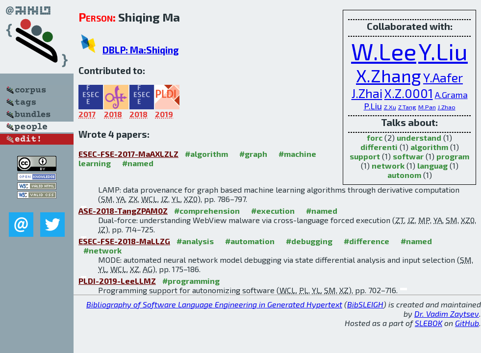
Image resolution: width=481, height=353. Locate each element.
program (452, 156)
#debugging (309, 241)
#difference (366, 241)
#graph (253, 153)
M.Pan (427, 107)
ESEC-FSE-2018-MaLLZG (124, 241)
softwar (408, 156)
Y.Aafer (443, 77)
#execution (273, 210)
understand (419, 137)
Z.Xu (390, 107)
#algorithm (206, 153)
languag (432, 165)
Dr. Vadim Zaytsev (446, 313)
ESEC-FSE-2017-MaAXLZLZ (128, 153)
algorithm (429, 146)
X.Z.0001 (408, 93)
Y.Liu (443, 51)
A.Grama (451, 94)
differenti (379, 146)
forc (374, 137)
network (388, 165)
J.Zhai (367, 93)
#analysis (195, 241)
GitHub (467, 323)
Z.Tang (407, 107)
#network (102, 250)
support (365, 156)
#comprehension (207, 210)
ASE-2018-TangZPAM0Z (123, 210)
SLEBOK (428, 323)
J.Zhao (447, 107)
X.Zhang (388, 75)
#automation (250, 241)
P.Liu (373, 106)
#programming (191, 280)
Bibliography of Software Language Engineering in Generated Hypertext (214, 304)
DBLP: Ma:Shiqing (140, 49)
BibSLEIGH (365, 304)
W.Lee (383, 51)
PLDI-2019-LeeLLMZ (117, 280)
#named (137, 163)
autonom (404, 174)
